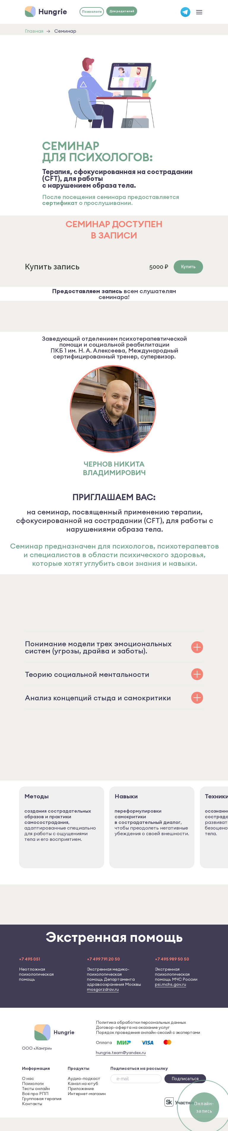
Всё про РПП (35, 1093)
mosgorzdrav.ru (103, 989)
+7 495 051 (29, 959)
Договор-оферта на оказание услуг (133, 1027)
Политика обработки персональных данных (141, 1022)
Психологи (33, 1083)
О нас (28, 1078)
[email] (136, 1078)
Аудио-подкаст (84, 1078)
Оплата (104, 1042)
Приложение (81, 1088)
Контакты (32, 1103)
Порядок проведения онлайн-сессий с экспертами (148, 1032)
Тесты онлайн (36, 1088)
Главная (34, 31)
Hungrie (52, 11)
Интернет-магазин (87, 1093)
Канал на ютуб (83, 1083)
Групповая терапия (41, 1098)
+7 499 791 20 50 (103, 959)
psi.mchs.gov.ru (170, 984)
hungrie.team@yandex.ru (121, 1052)
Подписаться (185, 1078)
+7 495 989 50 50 (172, 959)
